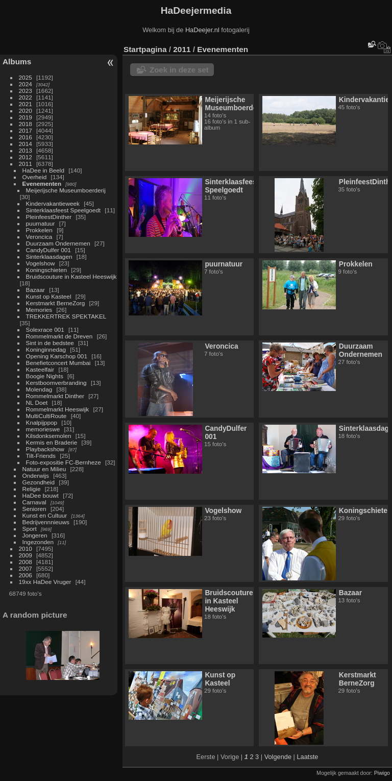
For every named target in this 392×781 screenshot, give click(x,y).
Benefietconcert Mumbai (58, 362)
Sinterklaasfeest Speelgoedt (63, 210)
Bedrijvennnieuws (45, 522)
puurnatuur (40, 223)
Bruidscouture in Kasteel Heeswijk (71, 276)
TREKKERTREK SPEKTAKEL (66, 316)
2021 (25, 104)
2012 (25, 157)
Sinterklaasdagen (49, 256)
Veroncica (39, 236)
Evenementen (42, 183)
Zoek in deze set (179, 69)
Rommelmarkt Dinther (55, 396)
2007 (25, 568)
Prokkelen (39, 230)
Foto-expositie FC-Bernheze (63, 462)
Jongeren (34, 535)
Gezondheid (38, 482)
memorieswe (43, 429)
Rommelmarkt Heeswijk (57, 409)
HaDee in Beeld (43, 170)
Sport (29, 528)
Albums (17, 61)
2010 (25, 548)
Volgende (277, 757)
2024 (25, 84)
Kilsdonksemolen (48, 435)
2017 (25, 130)
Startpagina (145, 49)
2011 (25, 163)
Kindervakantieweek (53, 203)
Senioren (34, 508)
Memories (39, 309)
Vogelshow (40, 263)
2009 (25, 555)
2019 (25, 117)
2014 (25, 143)
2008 (25, 561)
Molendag (39, 389)
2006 (25, 575)
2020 (25, 110)
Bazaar (35, 289)
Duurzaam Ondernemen (58, 243)
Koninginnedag (46, 349)
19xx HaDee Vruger (45, 581)
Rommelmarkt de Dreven (59, 336)
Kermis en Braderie (52, 442)
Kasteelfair (40, 369)
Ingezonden (38, 542)
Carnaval (34, 502)
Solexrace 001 (45, 329)
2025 (25, 77)
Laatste (307, 757)
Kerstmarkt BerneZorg (55, 303)
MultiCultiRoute (46, 415)
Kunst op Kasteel (48, 296)
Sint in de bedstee (50, 342)
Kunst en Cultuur (44, 515)
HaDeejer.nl (202, 30)
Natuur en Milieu (44, 469)
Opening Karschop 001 (56, 356)
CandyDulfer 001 (48, 250)
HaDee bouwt (40, 495)
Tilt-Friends (41, 455)
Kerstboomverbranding (56, 382)
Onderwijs (35, 475)
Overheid (34, 177)
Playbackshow (45, 449)
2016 (25, 137)
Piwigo (382, 773)
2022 (25, 97)
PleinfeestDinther (49, 216)
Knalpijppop (42, 422)
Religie (31, 488)
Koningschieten (46, 269)
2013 (25, 150)
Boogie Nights (44, 376)
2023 (25, 90)
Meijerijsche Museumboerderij (66, 190)
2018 (25, 123)
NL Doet (37, 402)
